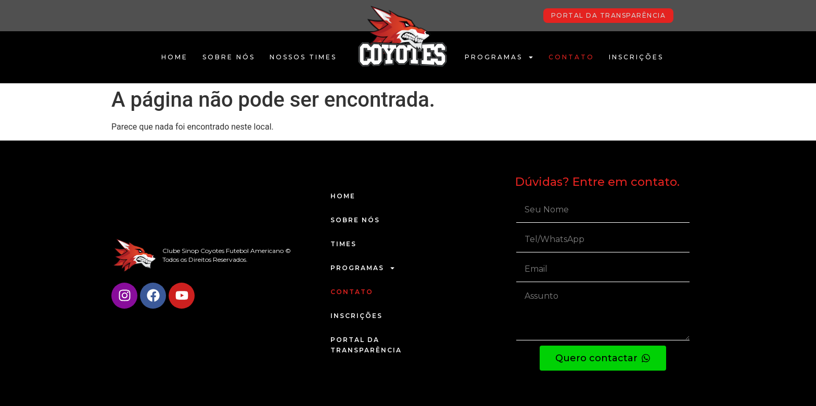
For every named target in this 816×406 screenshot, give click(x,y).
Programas (499, 57)
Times (343, 244)
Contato (571, 57)
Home (174, 57)
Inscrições (636, 57)
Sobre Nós (228, 57)
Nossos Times (303, 57)
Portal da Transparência (366, 345)
